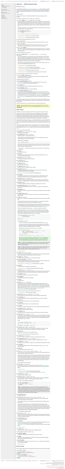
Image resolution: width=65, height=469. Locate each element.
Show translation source (5, 18)
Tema (42, 1)
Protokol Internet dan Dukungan (23, 1)
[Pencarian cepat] (48, 1)
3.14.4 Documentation (8, 1)
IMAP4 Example (4, 7)
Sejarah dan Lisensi (55, 464)
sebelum (56, 1)
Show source (3, 17)
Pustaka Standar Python (15, 1)
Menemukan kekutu (61, 467)
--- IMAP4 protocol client (33, 1)
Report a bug (3, 16)
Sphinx (61, 468)
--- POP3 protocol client (6, 10)
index (63, 1)
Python (3, 1)
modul (61, 1)
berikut (59, 1)
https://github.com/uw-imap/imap (44, 106)
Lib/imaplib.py (23, 6)
